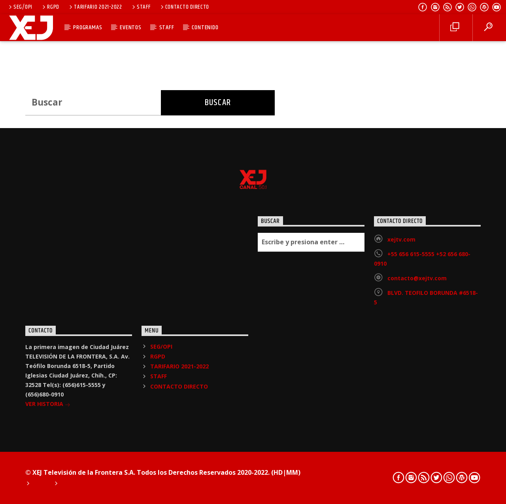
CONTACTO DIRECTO (184, 7)
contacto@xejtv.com (417, 278)
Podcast (73, 484)
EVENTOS (131, 27)
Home (40, 484)
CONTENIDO (205, 27)
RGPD (50, 7)
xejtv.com (401, 239)
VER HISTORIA (47, 404)
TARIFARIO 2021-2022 (95, 7)
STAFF (140, 7)
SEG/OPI (20, 7)
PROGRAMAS (87, 27)
